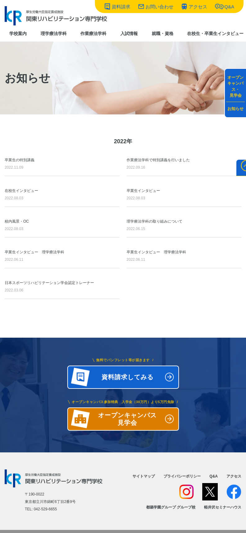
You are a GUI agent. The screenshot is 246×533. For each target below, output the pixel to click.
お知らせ (235, 108)
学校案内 (18, 33)
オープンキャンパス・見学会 (235, 86)
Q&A (229, 6)
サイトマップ (143, 476)
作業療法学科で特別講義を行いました (184, 164)
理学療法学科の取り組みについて (184, 226)
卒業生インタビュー (184, 195)
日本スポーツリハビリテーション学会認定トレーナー (62, 287)
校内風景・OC (62, 226)
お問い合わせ (159, 6)
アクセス (198, 6)
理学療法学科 (54, 33)
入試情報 (129, 33)
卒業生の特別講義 (62, 164)
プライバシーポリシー (182, 476)
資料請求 (121, 6)
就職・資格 (162, 33)
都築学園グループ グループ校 (170, 507)
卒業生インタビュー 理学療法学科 (62, 256)
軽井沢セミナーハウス (222, 507)
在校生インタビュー (62, 195)
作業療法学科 (93, 33)
